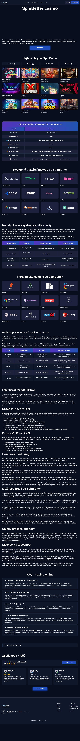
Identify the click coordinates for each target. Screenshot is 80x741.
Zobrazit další (40, 705)
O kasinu (59, 720)
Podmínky (72, 720)
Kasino (27, 2)
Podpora (59, 727)
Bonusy (59, 723)
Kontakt (71, 727)
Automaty (68, 80)
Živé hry (30, 80)
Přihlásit (68, 2)
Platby (58, 725)
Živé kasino (34, 2)
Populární (11, 80)
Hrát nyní (40, 64)
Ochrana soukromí (74, 725)
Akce (41, 2)
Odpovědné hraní (74, 723)
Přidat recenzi (69, 679)
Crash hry (49, 80)
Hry (46, 2)
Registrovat (75, 2)
